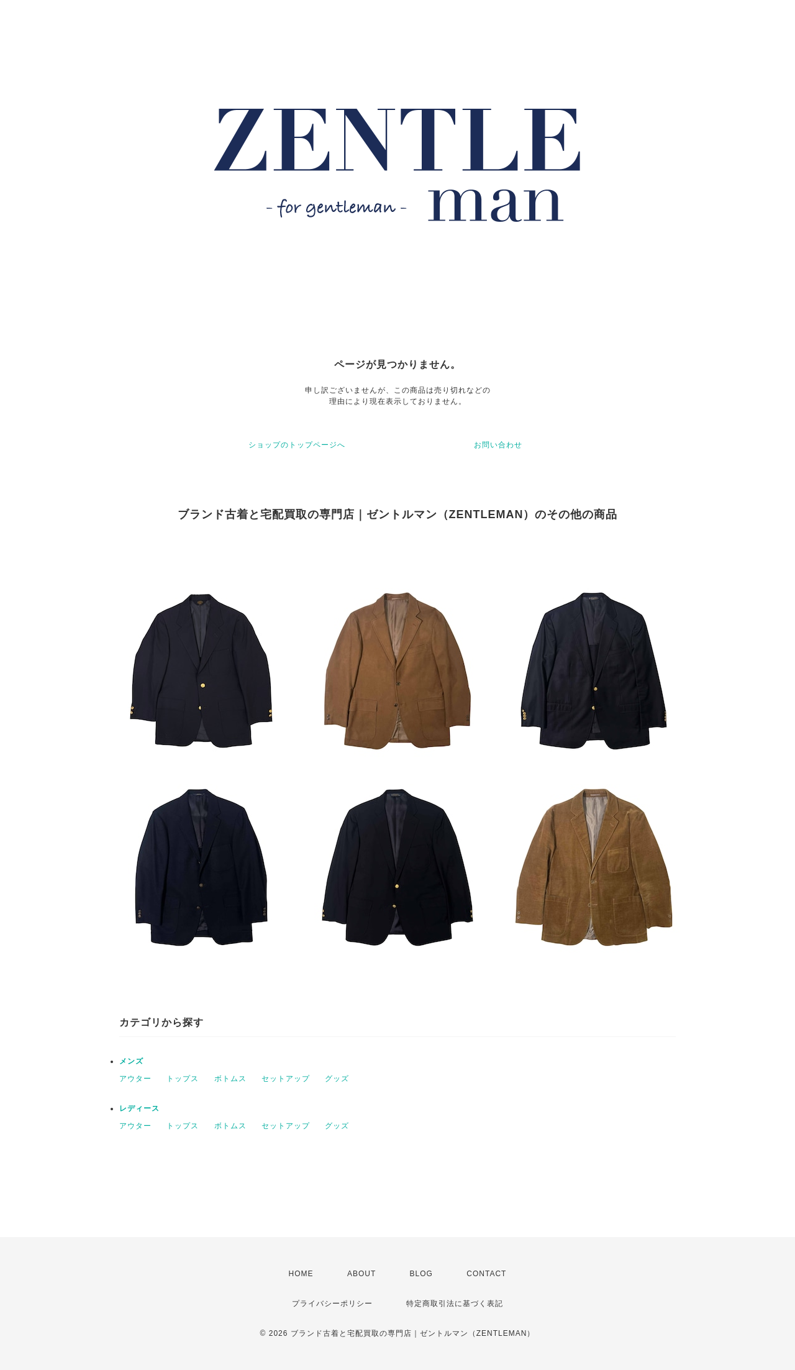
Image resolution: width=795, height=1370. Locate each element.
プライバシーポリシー (332, 1303)
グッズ (337, 1078)
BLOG (421, 1273)
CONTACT (486, 1273)
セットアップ (285, 1078)
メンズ (131, 1061)
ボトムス (230, 1078)
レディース (139, 1108)
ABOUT (361, 1273)
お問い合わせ (498, 445)
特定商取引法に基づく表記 (454, 1303)
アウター (135, 1078)
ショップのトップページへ (296, 445)
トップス (182, 1078)
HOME (301, 1273)
